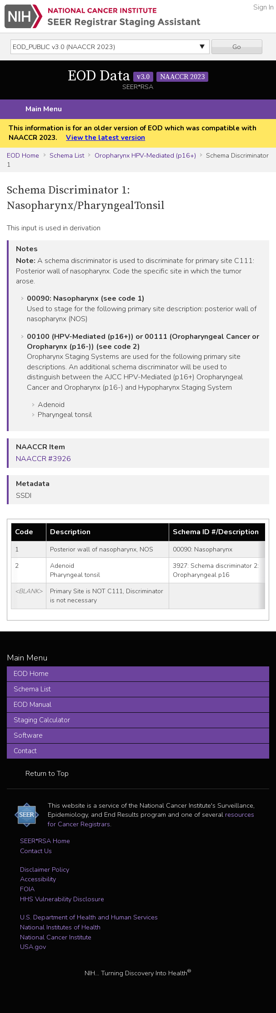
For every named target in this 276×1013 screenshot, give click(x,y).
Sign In (263, 7)
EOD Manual (32, 704)
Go (236, 46)
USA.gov (33, 946)
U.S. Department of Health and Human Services (89, 917)
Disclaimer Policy (44, 869)
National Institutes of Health (60, 927)
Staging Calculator (42, 720)
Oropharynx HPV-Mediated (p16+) (145, 155)
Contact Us (36, 850)
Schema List (67, 155)
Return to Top (47, 774)
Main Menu (43, 109)
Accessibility (38, 879)
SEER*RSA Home (45, 840)
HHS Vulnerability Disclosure (62, 899)
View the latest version (105, 137)
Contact (25, 750)
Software (28, 735)
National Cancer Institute (55, 937)
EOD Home (23, 155)
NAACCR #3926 (43, 459)
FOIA (27, 889)
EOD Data (138, 76)
